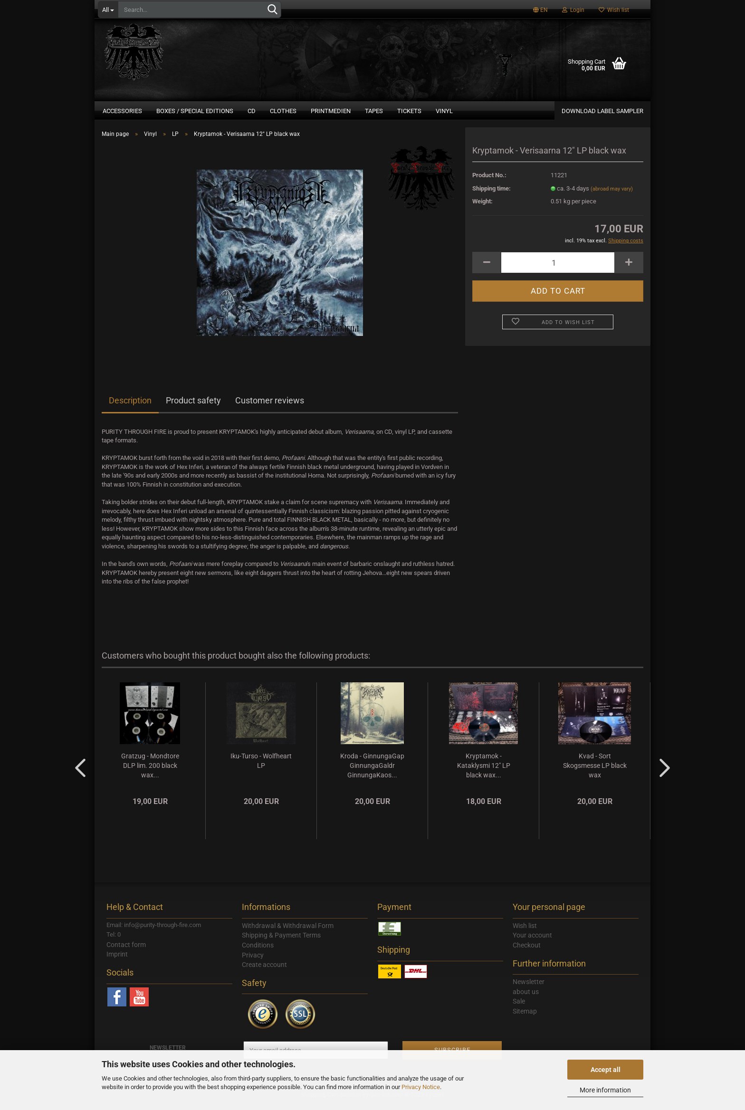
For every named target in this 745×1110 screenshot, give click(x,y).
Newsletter (528, 987)
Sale (519, 1007)
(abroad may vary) (612, 194)
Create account (264, 970)
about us (526, 997)
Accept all (606, 1069)
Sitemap (525, 1017)
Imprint (117, 960)
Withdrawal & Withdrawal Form (288, 931)
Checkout (527, 951)
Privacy (253, 961)
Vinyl (444, 111)
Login (573, 10)
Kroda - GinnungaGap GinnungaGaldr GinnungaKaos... (372, 771)
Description (130, 406)
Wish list (614, 10)
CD (252, 111)
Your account (532, 941)
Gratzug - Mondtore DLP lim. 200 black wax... (150, 771)
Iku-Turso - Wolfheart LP (261, 766)
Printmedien (331, 111)
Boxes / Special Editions (194, 111)
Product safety (193, 406)
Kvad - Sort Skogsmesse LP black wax (595, 771)
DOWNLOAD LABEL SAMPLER (602, 111)
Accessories (122, 111)
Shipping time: (491, 194)
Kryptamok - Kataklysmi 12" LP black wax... (483, 771)
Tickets (409, 111)
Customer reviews (269, 406)
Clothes (283, 111)
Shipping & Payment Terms (281, 941)
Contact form (126, 950)
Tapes (374, 111)
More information (605, 1090)
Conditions (258, 951)
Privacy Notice (420, 1087)
